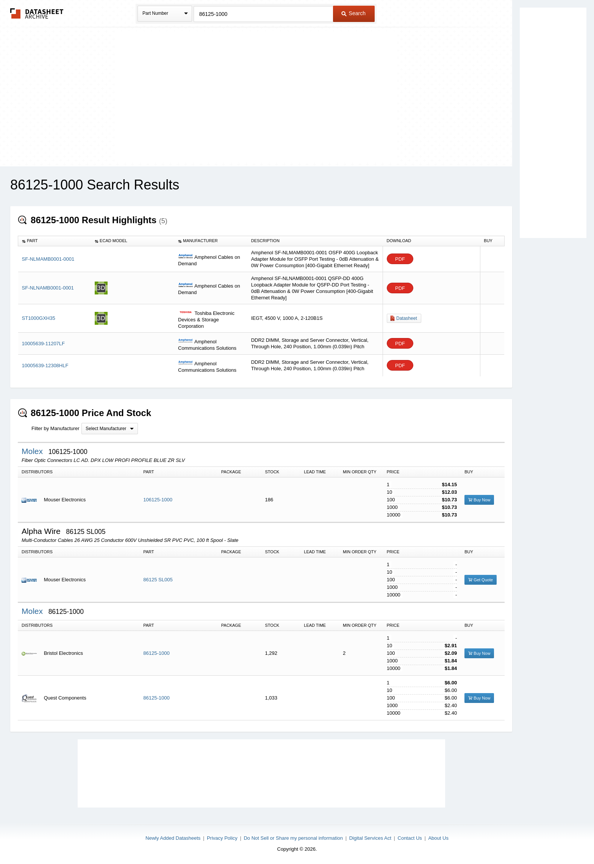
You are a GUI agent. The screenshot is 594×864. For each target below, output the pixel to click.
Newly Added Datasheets (172, 838)
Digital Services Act (370, 838)
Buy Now (479, 500)
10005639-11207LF (43, 343)
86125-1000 (156, 653)
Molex (33, 451)
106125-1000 (157, 499)
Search (353, 13)
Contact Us (410, 838)
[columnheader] (54, 241)
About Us (438, 838)
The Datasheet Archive (37, 13)
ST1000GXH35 (38, 318)
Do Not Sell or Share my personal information (293, 838)
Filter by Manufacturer (55, 428)
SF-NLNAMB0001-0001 (48, 288)
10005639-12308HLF (45, 365)
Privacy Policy (222, 838)
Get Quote (480, 580)
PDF (400, 259)
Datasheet (406, 318)
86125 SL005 (157, 579)
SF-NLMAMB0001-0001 (48, 259)
